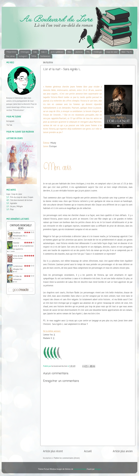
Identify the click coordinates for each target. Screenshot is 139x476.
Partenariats (45, 56)
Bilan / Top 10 (127, 52)
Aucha (15, 271)
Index (35, 52)
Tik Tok (9, 125)
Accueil (88, 451)
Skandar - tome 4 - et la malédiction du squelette (23, 245)
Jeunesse (79, 52)
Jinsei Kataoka (17, 238)
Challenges (98, 52)
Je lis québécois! (57, 52)
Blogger (98, 469)
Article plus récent (53, 451)
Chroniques (25, 52)
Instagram (23, 56)
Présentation (11, 52)
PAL (88, 52)
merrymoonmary (80, 469)
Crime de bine (18, 255)
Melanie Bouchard (18, 258)
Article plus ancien (123, 451)
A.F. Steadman (12, 251)
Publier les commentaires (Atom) (67, 458)
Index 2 (44, 52)
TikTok (33, 56)
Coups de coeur (112, 52)
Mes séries (10, 56)
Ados (69, 52)
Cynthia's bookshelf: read (21, 227)
